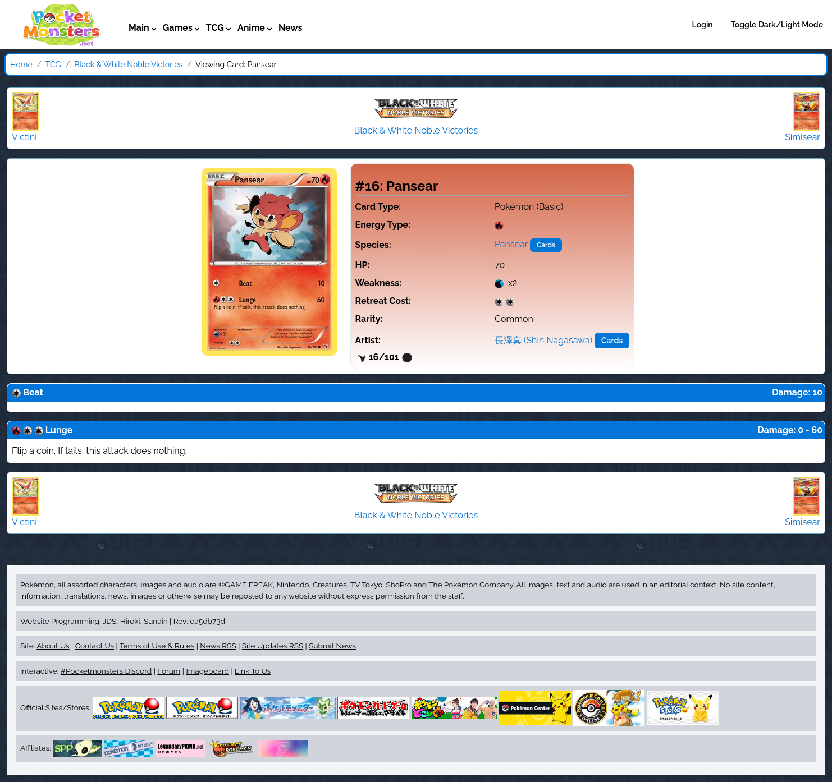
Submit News (332, 645)
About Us (52, 645)
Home (21, 64)
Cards (546, 245)
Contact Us (94, 645)
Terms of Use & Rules (157, 645)
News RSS (218, 645)
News (290, 27)
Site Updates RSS (272, 645)
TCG (53, 64)
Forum (168, 670)
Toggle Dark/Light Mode (777, 24)
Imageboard (207, 670)
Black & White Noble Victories (128, 64)
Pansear (511, 244)
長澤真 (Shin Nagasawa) (543, 340)
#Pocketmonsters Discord (106, 670)
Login (702, 24)
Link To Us (253, 670)
